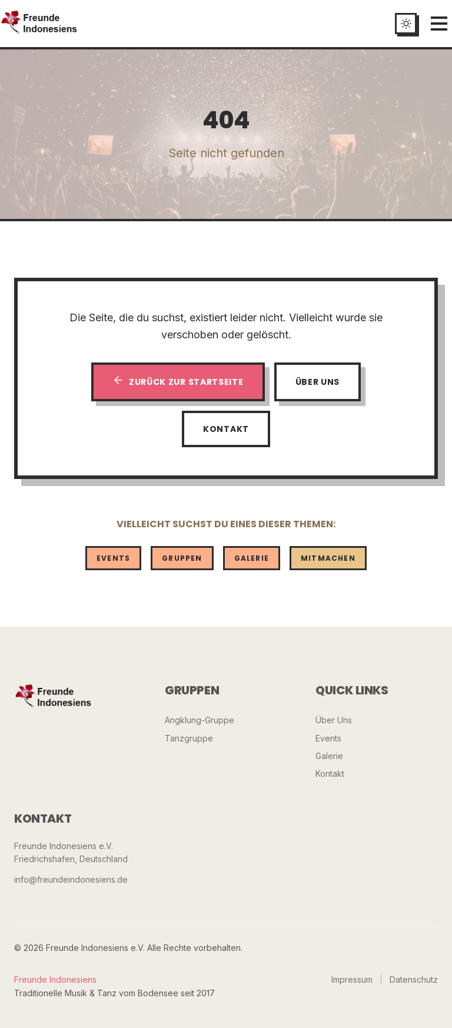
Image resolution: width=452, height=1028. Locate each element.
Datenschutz (414, 979)
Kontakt (226, 429)
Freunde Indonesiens (55, 979)
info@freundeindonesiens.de (71, 879)
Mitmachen (328, 558)
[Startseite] (39, 23)
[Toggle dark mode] (406, 24)
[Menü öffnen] (439, 23)
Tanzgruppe (189, 738)
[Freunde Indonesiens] (53, 697)
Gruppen (182, 558)
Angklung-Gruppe (199, 720)
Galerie (251, 558)
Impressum (352, 979)
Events (113, 558)
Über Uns (317, 382)
